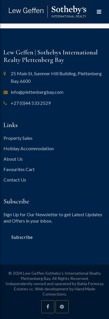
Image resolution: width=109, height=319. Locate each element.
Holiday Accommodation (28, 148)
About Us (13, 159)
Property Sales (18, 138)
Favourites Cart (19, 169)
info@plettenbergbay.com (37, 92)
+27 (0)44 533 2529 (31, 103)
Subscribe (22, 237)
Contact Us (14, 179)
